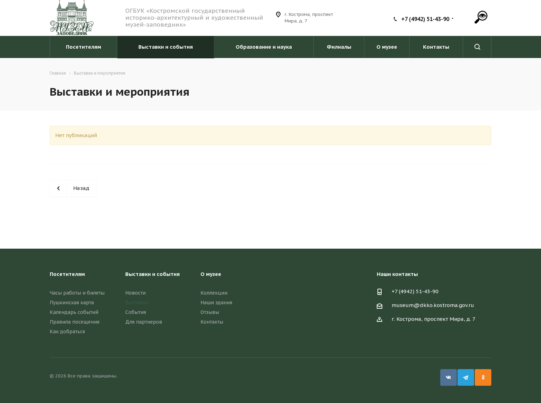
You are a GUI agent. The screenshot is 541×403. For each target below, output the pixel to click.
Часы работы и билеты (77, 293)
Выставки (136, 302)
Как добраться (67, 331)
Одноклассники (483, 377)
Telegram (466, 377)
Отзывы (209, 312)
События (135, 312)
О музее (386, 47)
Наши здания (216, 302)
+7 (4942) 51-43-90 (425, 19)
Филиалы (339, 47)
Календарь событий (74, 312)
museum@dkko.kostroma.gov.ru (433, 305)
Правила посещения (74, 322)
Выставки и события (165, 47)
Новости (135, 293)
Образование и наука (264, 47)
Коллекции (213, 293)
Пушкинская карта (72, 302)
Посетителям (83, 47)
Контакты (436, 47)
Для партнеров (143, 322)
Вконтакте (448, 377)
